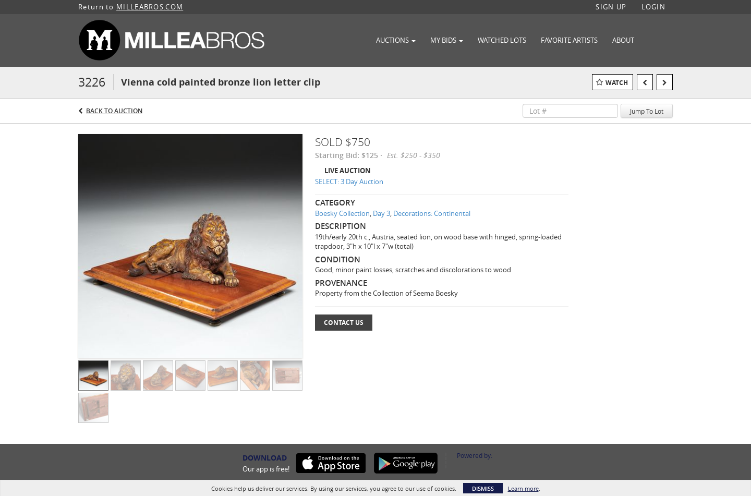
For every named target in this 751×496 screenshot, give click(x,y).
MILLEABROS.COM (149, 6)
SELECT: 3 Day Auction (349, 181)
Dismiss (483, 488)
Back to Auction (114, 110)
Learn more (523, 488)
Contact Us (344, 322)
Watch (616, 82)
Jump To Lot (646, 111)
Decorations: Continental (431, 213)
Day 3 (381, 213)
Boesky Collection (342, 213)
